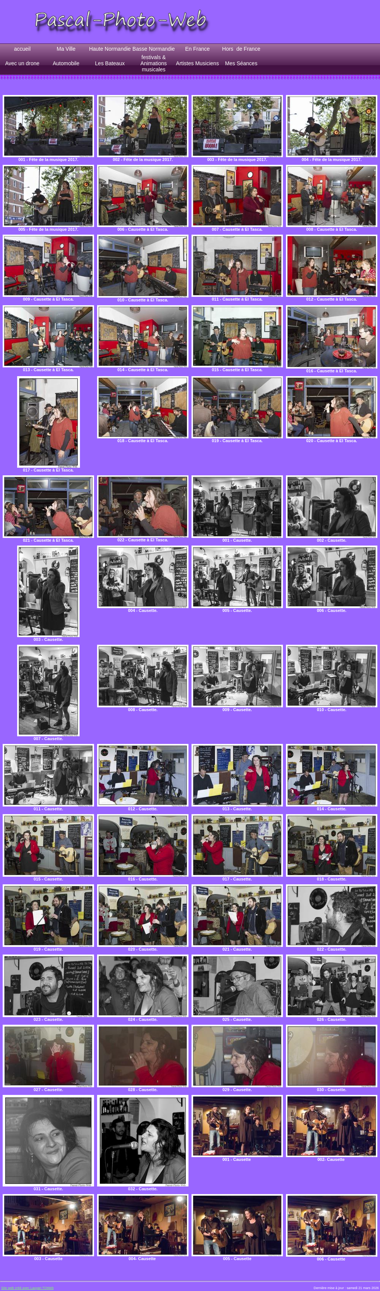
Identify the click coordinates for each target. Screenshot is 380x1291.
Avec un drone (22, 63)
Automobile (66, 63)
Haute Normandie (110, 49)
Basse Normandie (154, 49)
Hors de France (241, 49)
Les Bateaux (110, 63)
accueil (22, 49)
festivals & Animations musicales (154, 63)
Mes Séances (241, 63)
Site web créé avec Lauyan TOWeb (27, 1288)
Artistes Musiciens (197, 63)
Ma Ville (66, 49)
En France (197, 49)
